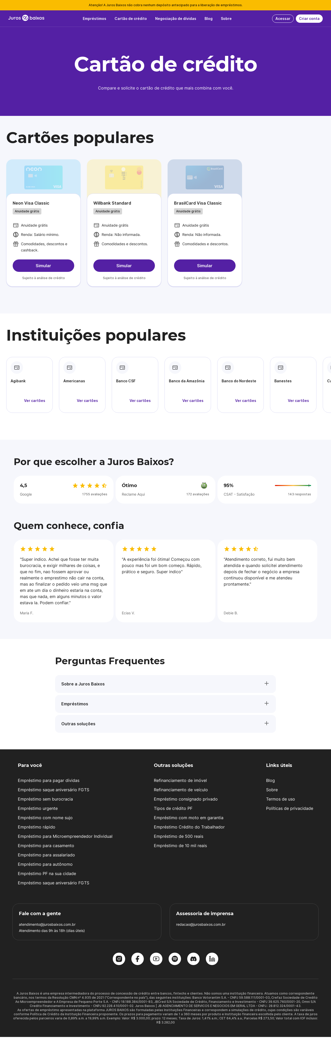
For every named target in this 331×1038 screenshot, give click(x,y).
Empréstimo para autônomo (45, 865)
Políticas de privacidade (289, 809)
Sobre (272, 790)
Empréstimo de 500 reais (178, 837)
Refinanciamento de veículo (181, 790)
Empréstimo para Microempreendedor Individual (65, 837)
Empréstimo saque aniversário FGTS (53, 790)
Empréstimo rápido (36, 828)
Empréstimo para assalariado (46, 855)
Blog (270, 781)
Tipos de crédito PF (173, 809)
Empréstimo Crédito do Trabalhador (189, 828)
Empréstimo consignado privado (186, 800)
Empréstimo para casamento (46, 846)
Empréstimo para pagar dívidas (48, 781)
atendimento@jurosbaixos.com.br (47, 925)
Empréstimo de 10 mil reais (180, 846)
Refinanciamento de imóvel (180, 781)
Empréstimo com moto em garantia (188, 818)
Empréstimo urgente (38, 809)
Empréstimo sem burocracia (45, 800)
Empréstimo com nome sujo (45, 818)
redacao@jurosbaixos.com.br (200, 925)
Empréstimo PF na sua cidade (47, 874)
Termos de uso (280, 800)
